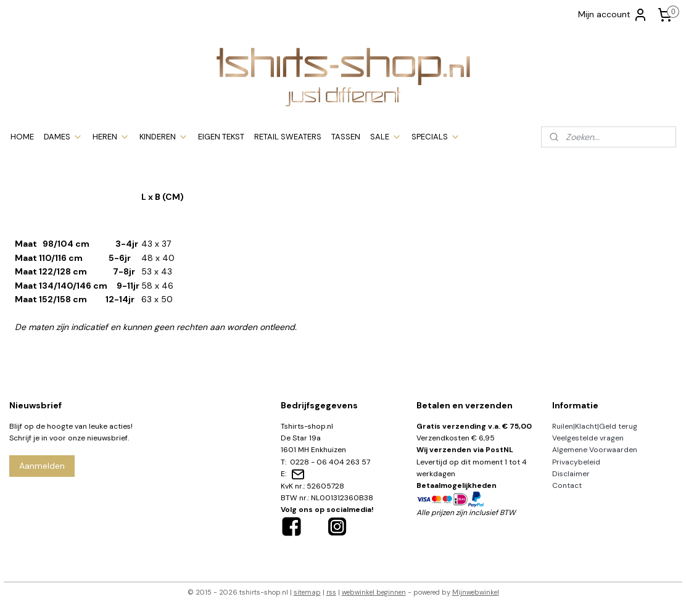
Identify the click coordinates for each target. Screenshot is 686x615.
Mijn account (613, 14)
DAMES (63, 136)
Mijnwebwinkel (475, 592)
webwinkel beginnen (374, 592)
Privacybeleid (576, 462)
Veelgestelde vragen (588, 438)
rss (331, 592)
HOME (22, 136)
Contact (567, 485)
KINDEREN (163, 136)
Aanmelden (42, 465)
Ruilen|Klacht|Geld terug (594, 426)
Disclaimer (571, 474)
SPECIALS (435, 136)
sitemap (307, 592)
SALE (386, 136)
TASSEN (345, 136)
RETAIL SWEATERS (287, 136)
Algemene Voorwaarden (594, 450)
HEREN (111, 136)
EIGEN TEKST (221, 136)
